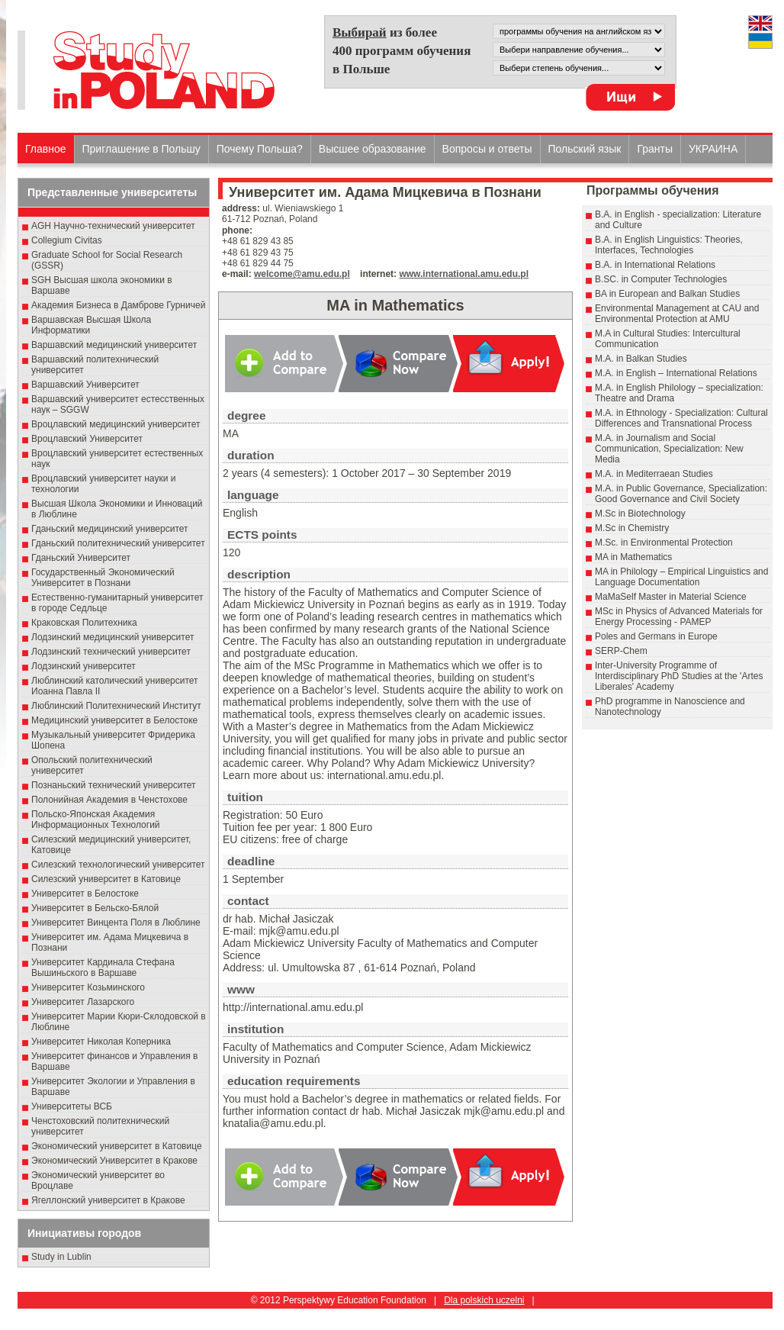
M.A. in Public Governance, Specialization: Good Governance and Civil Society (681, 493)
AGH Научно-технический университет (113, 226)
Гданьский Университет (80, 557)
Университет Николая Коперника (101, 1041)
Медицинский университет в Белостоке (114, 720)
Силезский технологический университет (118, 864)
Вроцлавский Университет (87, 438)
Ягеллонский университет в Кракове (108, 1200)
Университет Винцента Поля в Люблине (116, 922)
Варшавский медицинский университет (114, 345)
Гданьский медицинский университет (109, 528)
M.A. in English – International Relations (676, 373)
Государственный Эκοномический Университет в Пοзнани (103, 577)
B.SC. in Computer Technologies (661, 279)
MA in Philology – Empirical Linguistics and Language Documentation (681, 577)
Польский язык (585, 149)
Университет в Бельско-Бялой (95, 908)
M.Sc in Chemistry (632, 528)
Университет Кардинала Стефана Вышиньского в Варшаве (103, 967)
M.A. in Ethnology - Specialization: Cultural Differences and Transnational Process (681, 418)
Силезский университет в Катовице (106, 879)
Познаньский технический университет (113, 785)
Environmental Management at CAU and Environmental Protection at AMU (677, 313)
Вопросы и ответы (487, 149)
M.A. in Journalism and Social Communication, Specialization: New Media (669, 449)
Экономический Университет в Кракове (114, 1160)
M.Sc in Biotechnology (640, 513)
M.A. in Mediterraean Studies (654, 474)
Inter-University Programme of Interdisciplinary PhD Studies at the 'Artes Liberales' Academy (679, 676)
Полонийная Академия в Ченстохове (109, 799)
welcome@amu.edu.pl (302, 274)
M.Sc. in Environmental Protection (664, 542)
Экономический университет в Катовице (116, 1146)
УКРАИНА (713, 149)
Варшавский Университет (85, 384)
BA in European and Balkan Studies (667, 293)
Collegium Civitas (66, 240)
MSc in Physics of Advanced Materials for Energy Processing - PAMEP (679, 616)
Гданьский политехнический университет (118, 543)
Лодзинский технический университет (111, 651)
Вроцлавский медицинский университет (115, 424)
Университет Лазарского (82, 1002)
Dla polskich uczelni (484, 1300)
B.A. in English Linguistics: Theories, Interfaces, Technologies (669, 245)
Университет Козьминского (88, 987)
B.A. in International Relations (655, 264)
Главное (45, 149)
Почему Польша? (260, 149)
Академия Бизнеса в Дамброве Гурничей (118, 305)
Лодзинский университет (83, 666)
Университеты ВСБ (71, 1106)
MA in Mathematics (633, 557)
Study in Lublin (61, 1256)
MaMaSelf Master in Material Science (671, 596)
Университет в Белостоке (85, 893)
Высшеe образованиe (372, 149)
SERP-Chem (621, 651)
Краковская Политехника (84, 622)
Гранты (655, 149)
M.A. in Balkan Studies (641, 358)
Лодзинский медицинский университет (112, 637)
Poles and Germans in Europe (656, 636)
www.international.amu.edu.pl (464, 274)
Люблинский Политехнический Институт (116, 705)
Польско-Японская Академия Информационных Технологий (95, 819)
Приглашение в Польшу (141, 149)
